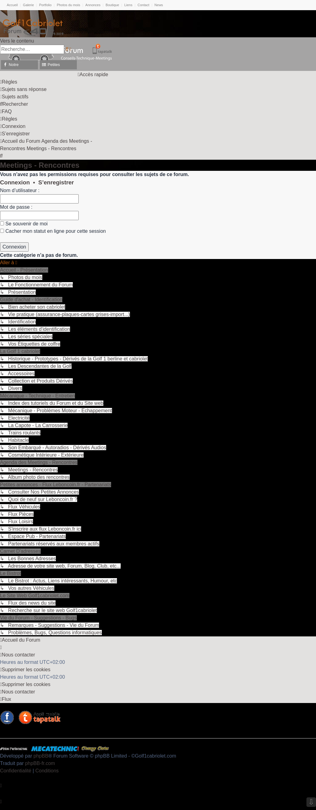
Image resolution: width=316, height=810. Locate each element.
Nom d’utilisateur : (20, 190)
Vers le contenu (17, 40)
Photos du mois (68, 5)
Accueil (12, 5)
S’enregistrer (56, 182)
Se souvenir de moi (24, 223)
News (159, 5)
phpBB (41, 756)
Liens (128, 5)
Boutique (112, 5)
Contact (143, 5)
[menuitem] (8, 81)
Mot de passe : (16, 207)
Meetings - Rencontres (39, 165)
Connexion (15, 182)
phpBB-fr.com (40, 763)
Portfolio (45, 5)
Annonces (93, 5)
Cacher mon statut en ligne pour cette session (53, 231)
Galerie (28, 5)
